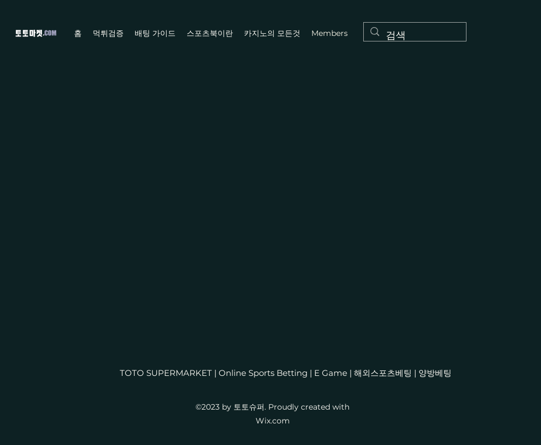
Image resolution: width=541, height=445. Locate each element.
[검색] (414, 36)
